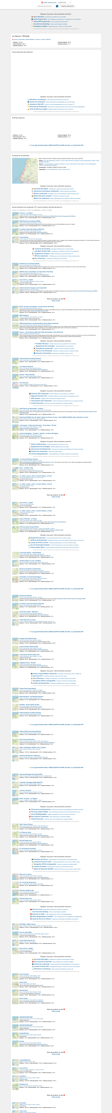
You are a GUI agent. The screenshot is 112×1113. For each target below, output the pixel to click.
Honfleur (37, 892)
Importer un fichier (68, 6)
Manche (32, 934)
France (21, 214)
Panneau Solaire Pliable (39, 812)
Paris (32, 469)
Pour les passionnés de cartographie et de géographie (68, 916)
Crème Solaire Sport (37, 547)
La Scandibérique (24, 1060)
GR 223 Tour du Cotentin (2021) (29, 263)
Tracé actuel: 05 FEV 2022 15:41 (29, 654)
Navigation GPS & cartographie (44, 681)
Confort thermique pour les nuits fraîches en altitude (64, 545)
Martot (34, 984)
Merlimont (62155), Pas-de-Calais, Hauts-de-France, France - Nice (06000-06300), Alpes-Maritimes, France (53, 417)
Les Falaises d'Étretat (26, 366)
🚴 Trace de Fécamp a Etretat (28, 459)
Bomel (38, 1077)
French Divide (23, 237)
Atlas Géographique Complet (42, 916)
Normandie (26, 214)
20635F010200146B (25, 1017)
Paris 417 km (23, 1068)
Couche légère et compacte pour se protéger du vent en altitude (64, 19)
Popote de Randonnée (41, 683)
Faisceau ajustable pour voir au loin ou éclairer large (62, 542)
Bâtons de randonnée (41, 198)
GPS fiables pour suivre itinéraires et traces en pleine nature (63, 193)
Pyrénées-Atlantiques (39, 621)
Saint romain (23, 998)
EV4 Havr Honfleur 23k (26, 890)
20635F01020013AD (25, 1025)
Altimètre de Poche (41, 859)
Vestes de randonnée (37, 102)
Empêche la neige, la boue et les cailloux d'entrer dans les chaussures (66, 540)
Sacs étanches (38, 17)
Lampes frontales (40, 866)
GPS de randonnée (40, 193)
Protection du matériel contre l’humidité (55, 17)
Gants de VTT (38, 676)
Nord (34, 239)
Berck (42, 1018)
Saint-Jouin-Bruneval (43, 741)
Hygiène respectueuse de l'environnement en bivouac (61, 814)
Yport (39, 975)
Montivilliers (40, 570)
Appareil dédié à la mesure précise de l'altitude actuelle (63, 859)
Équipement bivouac (37, 538)
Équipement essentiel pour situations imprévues (55, 909)
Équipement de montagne (45, 346)
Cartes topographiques (39, 454)
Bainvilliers (45, 757)
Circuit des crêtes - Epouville (28, 612)
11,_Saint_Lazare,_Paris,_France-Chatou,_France (35, 476)
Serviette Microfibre (41, 189)
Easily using (57, 145)
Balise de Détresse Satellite (44, 869)
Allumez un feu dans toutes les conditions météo (65, 351)
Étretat (39, 230)
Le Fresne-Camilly (39, 281)
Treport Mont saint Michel (27, 688)
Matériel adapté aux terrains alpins (65, 346)
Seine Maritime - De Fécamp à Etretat (31, 696)
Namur (26, 1077)
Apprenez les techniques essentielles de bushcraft (65, 919)
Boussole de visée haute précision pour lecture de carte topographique (66, 106)
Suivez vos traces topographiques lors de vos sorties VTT (59, 104)
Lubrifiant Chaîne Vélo (42, 251)
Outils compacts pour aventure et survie (57, 444)
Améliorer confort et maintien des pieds (64, 348)
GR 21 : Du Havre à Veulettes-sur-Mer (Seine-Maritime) (36, 306)
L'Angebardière (48, 776)
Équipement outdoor (42, 253)
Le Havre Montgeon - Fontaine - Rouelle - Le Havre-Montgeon (38, 433)
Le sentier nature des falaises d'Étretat (31, 229)
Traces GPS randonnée (41, 21)
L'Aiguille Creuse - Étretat (27, 663)
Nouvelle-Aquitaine (28, 621)
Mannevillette (41, 554)
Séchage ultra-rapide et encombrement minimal (61, 189)
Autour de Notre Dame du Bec (28, 646)
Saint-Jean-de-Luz (49, 621)
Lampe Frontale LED (41, 966)
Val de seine (23, 982)
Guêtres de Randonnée (38, 540)
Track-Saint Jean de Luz (27, 940)
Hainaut (26, 289)
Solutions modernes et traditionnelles (66, 681)
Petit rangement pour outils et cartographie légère (59, 914)
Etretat (21, 1041)
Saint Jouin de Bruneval (27, 739)
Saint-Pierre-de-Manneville (44, 325)
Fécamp (40, 460)
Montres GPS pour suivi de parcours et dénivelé (62, 393)
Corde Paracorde (37, 403)
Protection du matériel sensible (61, 196)
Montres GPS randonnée (40, 394)
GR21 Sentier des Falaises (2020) (29, 221)
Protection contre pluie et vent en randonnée (69, 673)
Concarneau (37, 384)
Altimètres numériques (38, 99)
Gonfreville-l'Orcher (42, 578)
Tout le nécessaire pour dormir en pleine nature (59, 538)
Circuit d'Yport (24, 974)
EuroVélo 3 (22, 1076)
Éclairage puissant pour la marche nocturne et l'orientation (65, 966)
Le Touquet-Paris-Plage (46, 925)
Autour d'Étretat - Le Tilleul (28, 519)
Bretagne (26, 384)
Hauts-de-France (28, 239)
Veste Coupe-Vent (40, 19)
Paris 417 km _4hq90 (26, 280)
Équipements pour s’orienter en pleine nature (60, 26)
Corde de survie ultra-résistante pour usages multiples (58, 403)
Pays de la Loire (27, 776)
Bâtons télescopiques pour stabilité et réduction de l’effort (65, 198)
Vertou (42, 776)
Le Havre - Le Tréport (26, 213)
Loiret (35, 757)
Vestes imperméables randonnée (45, 673)
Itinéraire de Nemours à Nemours (29, 755)
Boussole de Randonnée (38, 106)
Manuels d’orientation (44, 353)
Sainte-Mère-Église (39, 934)
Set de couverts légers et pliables (58, 24)
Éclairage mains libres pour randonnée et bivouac (60, 866)
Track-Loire (23, 1111)
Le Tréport (40, 317)
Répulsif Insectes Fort (39, 396)
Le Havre (40, 214)
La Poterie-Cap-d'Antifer (43, 528)
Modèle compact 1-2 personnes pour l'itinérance (61, 109)
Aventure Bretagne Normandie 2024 (30, 774)
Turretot (40, 648)
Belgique (21, 289)
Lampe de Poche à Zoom (39, 542)
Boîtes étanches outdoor (43, 196)
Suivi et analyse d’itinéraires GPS (59, 21)
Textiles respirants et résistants (68, 191)
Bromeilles (39, 757)
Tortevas (47, 934)
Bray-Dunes (39, 239)
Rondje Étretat (24, 1033)
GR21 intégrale (24, 315)
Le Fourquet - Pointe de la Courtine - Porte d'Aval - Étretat (37, 425)
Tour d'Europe (23, 383)
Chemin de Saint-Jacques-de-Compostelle (33, 288)
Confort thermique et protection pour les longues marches (68, 401)
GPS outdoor (35, 398)
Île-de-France (27, 469)
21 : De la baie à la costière (27, 848)
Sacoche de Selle (38, 914)
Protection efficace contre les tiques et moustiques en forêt (63, 396)
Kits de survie (37, 909)
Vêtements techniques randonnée (46, 191)
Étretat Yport (23, 990)
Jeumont (38, 749)
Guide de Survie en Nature (41, 919)
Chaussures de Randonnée (41, 449)
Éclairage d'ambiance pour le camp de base (62, 249)
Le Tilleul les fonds (25, 832)
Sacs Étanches (38, 678)
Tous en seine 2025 (25, 932)
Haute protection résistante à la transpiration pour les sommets (62, 547)
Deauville (37, 333)
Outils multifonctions (38, 444)
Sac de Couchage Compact (40, 545)
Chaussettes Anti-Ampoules (41, 401)
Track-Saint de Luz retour (27, 620)
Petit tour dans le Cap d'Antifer (29, 527)
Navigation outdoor (40, 26)
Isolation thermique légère (55, 451)
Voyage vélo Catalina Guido (28, 638)
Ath (30, 942)
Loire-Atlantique (36, 776)
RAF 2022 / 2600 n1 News (27, 924)
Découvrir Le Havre (25, 874)
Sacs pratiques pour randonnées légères (60, 816)
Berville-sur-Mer (36, 265)
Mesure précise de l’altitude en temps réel (58, 99)
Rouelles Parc (23, 1084)
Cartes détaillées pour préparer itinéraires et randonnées (63, 454)
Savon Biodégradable (39, 814)
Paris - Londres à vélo (26, 468)
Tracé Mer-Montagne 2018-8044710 (30, 782)
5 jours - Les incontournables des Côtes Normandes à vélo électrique (41, 332)
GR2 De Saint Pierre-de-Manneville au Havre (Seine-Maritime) (38, 323)
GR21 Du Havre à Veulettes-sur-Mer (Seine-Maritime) (36, 272)
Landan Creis (44, 384)
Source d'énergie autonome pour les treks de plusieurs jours (64, 812)
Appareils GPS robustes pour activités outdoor (53, 398)
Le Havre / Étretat (25, 790)
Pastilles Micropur (42, 344)
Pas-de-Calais (36, 419)
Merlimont (43, 419)
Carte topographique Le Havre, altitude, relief (58, 169)
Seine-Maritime (33, 214)
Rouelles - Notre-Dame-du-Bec (29, 704)
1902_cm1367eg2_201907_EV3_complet (32, 747)
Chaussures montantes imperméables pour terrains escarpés (67, 449)
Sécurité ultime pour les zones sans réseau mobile (67, 869)
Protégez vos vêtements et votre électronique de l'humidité (60, 678)
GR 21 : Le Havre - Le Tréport (28, 798)
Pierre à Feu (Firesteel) (44, 351)
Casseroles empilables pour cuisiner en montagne (63, 683)
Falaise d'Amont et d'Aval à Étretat (30, 358)
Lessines (34, 942)
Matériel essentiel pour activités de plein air (62, 253)
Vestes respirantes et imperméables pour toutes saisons (60, 102)
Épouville (40, 613)
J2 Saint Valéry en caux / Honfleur (30, 561)
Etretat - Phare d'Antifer (27, 374)
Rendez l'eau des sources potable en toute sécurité (63, 343)
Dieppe (39, 640)
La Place (52, 528)
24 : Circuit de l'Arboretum (27, 882)
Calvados (32, 281)
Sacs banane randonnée (40, 816)
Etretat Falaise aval (25, 840)
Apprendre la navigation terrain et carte (63, 353)
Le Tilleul (40, 427)
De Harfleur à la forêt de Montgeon (30, 577)
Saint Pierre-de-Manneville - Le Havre (31, 408)
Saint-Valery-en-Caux (43, 562)
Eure (31, 265)
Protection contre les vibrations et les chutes (55, 676)
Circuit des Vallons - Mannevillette (30, 552)
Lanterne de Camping (42, 249)
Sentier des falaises (25, 595)
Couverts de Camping (41, 24)
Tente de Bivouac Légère (38, 109)
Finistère (31, 384)
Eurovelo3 (22, 1103)
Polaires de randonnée (39, 451)
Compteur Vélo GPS (37, 104)
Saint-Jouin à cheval (26, 824)
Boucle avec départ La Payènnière (30, 569)
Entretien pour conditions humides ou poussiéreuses (65, 251)
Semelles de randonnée (44, 348)
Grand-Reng (35, 289)
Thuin (30, 289)
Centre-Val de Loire (28, 757)
